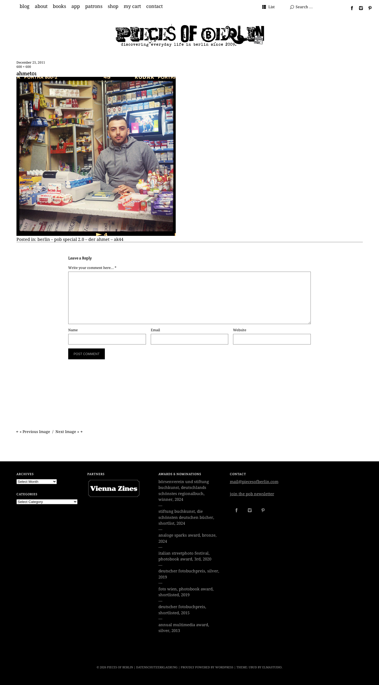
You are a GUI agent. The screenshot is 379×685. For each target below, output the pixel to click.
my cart (132, 6)
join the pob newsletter (252, 494)
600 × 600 (23, 67)
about (41, 6)
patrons (93, 6)
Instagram (358, 8)
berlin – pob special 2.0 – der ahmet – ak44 (80, 239)
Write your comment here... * (92, 268)
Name (73, 330)
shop (113, 6)
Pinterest (367, 8)
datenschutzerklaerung (157, 667)
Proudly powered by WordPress (207, 667)
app (75, 6)
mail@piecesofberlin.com (254, 481)
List (271, 7)
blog (24, 6)
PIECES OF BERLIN (120, 667)
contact (154, 6)
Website (239, 330)
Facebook (349, 8)
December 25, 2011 (30, 62)
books (59, 6)
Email (155, 330)
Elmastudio (272, 667)
